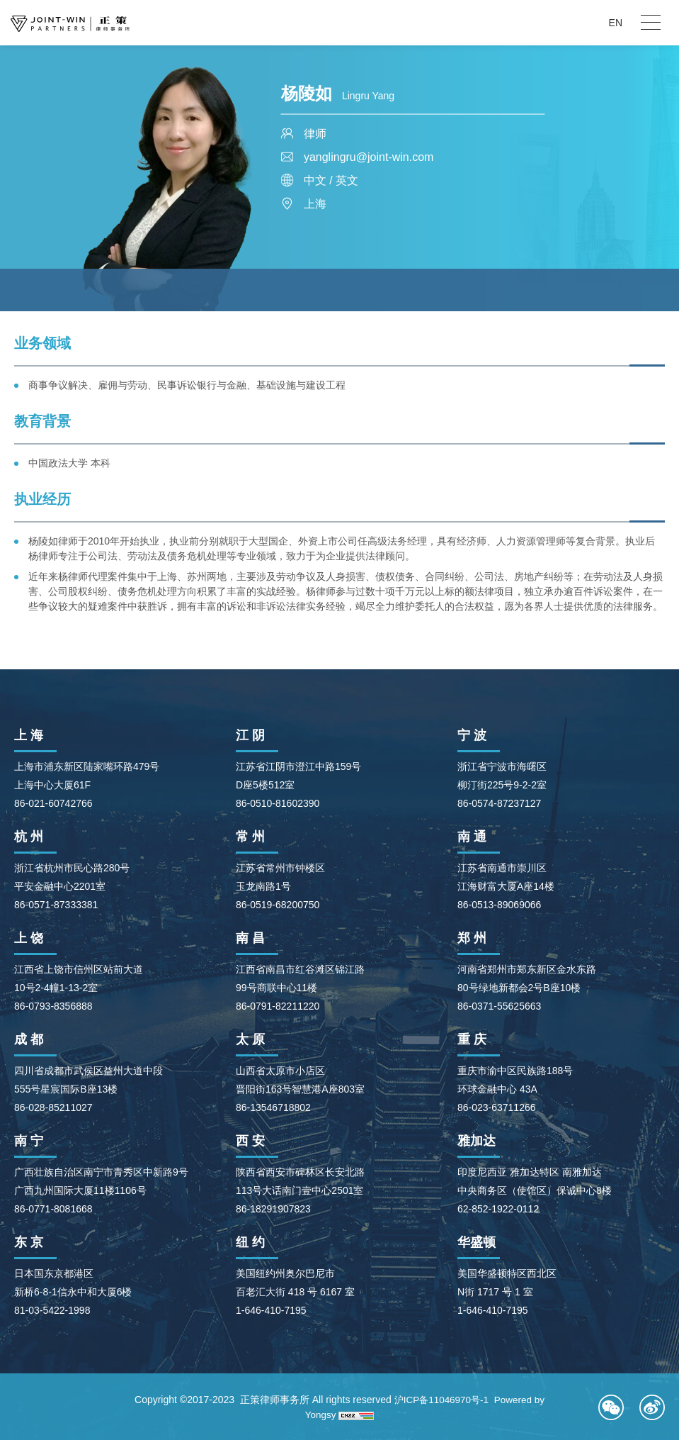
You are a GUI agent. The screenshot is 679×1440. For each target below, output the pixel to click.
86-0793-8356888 (53, 1006)
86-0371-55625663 (499, 1006)
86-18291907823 (273, 1209)
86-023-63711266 (496, 1107)
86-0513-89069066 (499, 904)
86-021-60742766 (53, 803)
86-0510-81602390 (277, 803)
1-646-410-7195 (271, 1310)
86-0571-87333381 (56, 904)
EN (615, 22)
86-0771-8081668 (53, 1209)
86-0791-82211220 (277, 1006)
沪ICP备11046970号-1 (440, 1399)
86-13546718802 (273, 1107)
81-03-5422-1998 (52, 1310)
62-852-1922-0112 (498, 1209)
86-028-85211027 (53, 1107)
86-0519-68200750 (277, 904)
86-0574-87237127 (499, 803)
